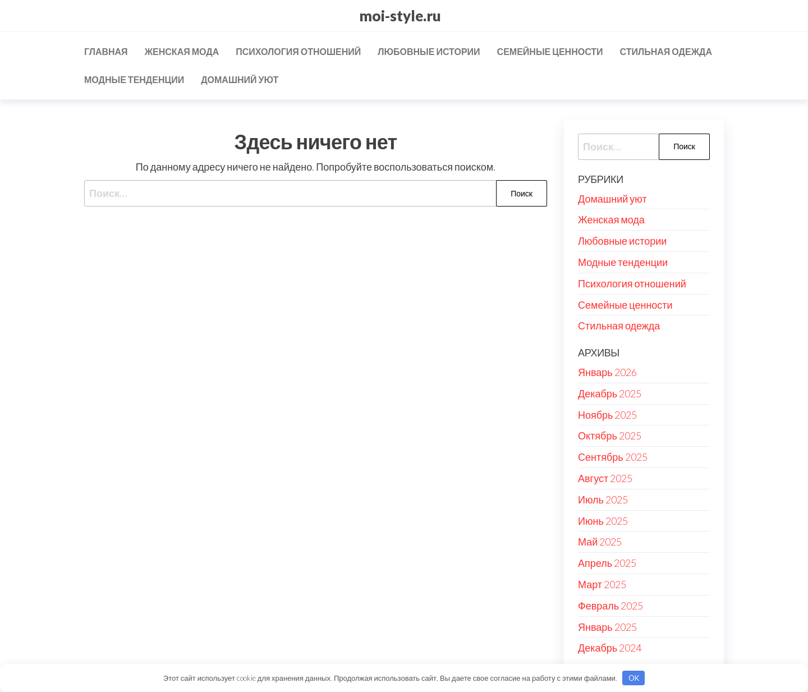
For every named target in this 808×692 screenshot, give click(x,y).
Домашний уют (239, 79)
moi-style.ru (400, 16)
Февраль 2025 (610, 605)
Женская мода (182, 51)
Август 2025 (605, 478)
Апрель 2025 (607, 563)
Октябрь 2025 (609, 435)
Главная (106, 51)
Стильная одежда (666, 51)
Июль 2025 (603, 499)
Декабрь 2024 (609, 647)
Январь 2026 (607, 372)
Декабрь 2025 (609, 393)
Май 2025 (600, 541)
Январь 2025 (607, 627)
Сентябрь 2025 (613, 457)
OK (633, 677)
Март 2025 (602, 584)
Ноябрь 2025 (607, 415)
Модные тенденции (134, 79)
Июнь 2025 (603, 521)
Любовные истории (429, 51)
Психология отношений (298, 51)
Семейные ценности (550, 51)
